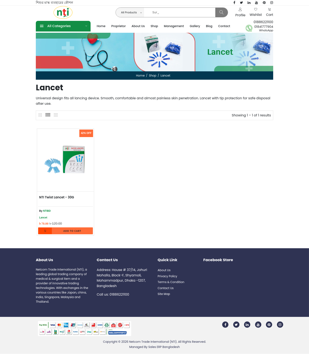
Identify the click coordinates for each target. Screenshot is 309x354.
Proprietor (118, 26)
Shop (154, 26)
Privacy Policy (167, 276)
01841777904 (263, 27)
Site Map (164, 294)
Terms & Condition (171, 282)
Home (101, 26)
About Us (138, 26)
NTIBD (47, 210)
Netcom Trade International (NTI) (153, 342)
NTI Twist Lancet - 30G (56, 197)
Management (174, 26)
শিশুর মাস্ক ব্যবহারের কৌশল (54, 2)
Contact (224, 26)
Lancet (43, 217)
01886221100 (263, 22)
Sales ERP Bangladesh (164, 347)
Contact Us (166, 288)
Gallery (195, 26)
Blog (209, 26)
